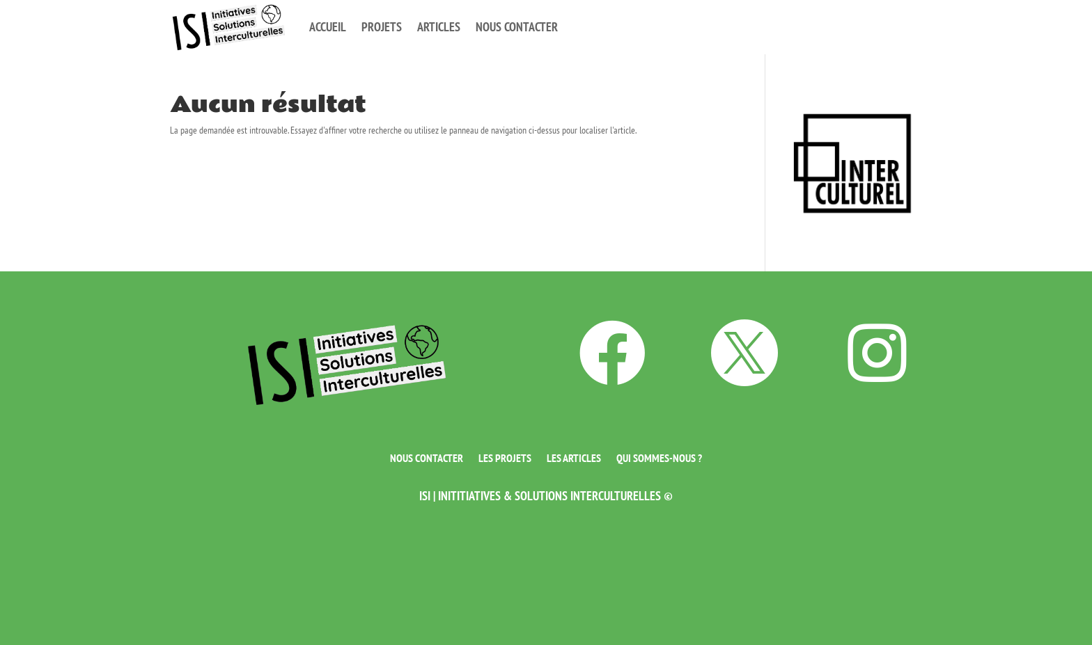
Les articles (574, 457)
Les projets (504, 457)
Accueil (327, 27)
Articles (438, 27)
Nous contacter (517, 27)
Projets (381, 27)
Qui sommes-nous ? (659, 457)
